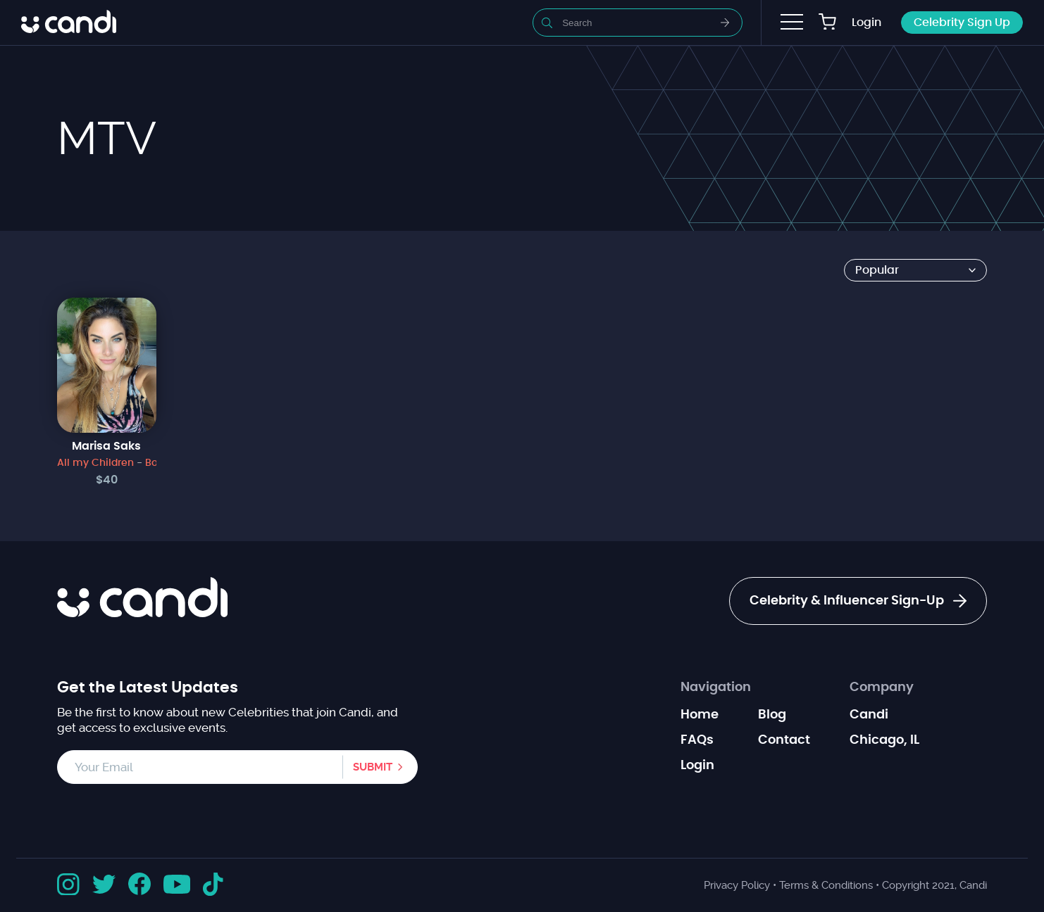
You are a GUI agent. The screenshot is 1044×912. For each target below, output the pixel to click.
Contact (784, 740)
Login (866, 22)
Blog (772, 715)
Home (700, 715)
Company (882, 687)
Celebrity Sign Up (962, 22)
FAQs (697, 740)
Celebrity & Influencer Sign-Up (858, 601)
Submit (372, 767)
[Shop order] (915, 270)
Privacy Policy (737, 885)
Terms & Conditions (826, 885)
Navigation (716, 687)
